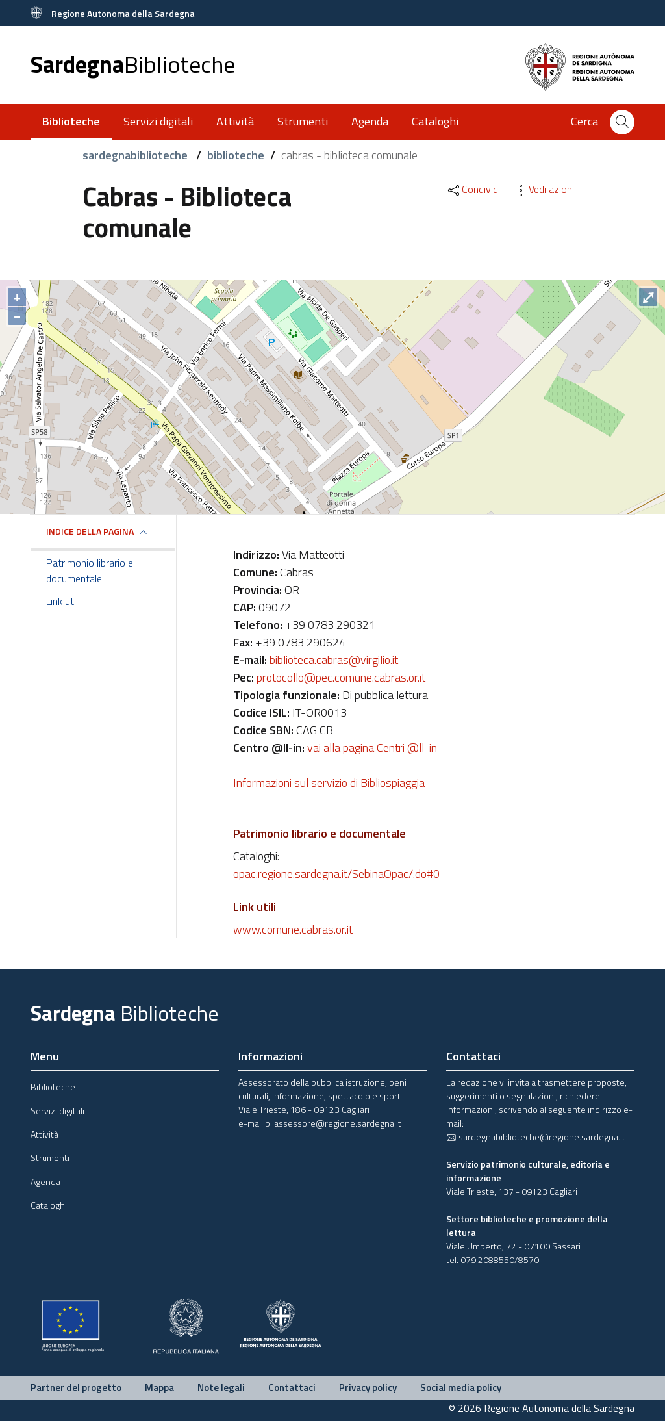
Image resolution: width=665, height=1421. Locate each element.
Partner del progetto (76, 1387)
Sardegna (133, 64)
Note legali (221, 1387)
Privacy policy (368, 1387)
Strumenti (302, 121)
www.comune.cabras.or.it (293, 929)
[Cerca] (622, 122)
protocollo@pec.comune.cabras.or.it (341, 677)
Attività (235, 121)
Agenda (369, 121)
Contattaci (292, 1387)
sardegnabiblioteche (136, 155)
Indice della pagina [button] (90, 531)
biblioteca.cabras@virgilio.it (334, 660)
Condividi (473, 189)
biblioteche (235, 155)
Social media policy (460, 1387)
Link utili (63, 601)
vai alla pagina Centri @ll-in (372, 747)
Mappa (159, 1387)
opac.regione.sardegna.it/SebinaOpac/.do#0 (336, 873)
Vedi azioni (543, 189)
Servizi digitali (158, 121)
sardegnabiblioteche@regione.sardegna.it (535, 1137)
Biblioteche (53, 1087)
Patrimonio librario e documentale (89, 570)
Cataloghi (435, 121)
